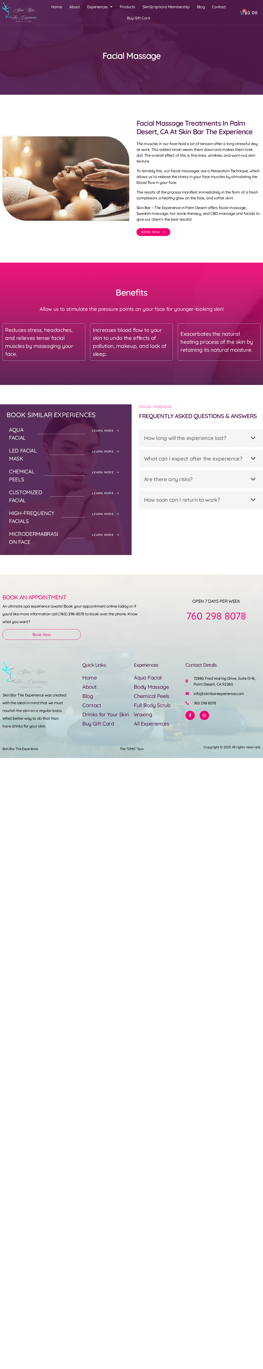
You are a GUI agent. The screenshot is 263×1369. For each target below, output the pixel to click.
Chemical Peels (152, 696)
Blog (201, 6)
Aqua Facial (148, 677)
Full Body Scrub (153, 705)
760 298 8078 (216, 616)
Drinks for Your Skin (106, 714)
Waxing (143, 714)
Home (56, 6)
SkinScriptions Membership (166, 6)
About (74, 6)
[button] (100, 6)
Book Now (42, 634)
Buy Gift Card (138, 18)
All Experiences (152, 723)
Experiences (99, 6)
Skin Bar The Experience (20, 749)
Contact (219, 6)
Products (127, 6)
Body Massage (152, 686)
